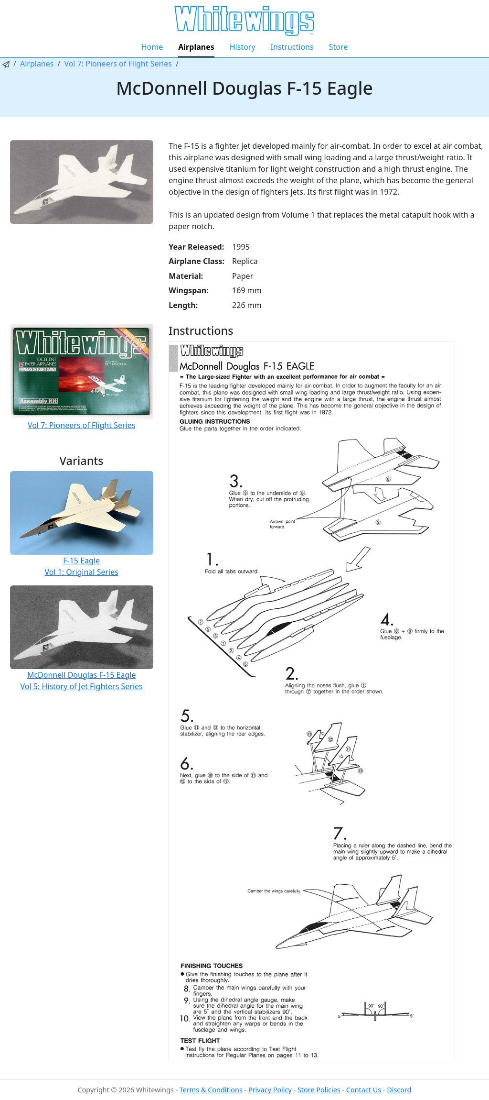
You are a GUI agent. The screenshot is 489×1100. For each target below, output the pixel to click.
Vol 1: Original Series (81, 572)
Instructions (292, 47)
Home (152, 47)
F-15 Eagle (81, 560)
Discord (399, 1089)
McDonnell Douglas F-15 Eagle (81, 675)
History (242, 47)
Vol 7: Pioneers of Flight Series (118, 63)
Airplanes (196, 47)
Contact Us (363, 1089)
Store (338, 47)
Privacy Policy (270, 1089)
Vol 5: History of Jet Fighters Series (82, 686)
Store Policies (319, 1089)
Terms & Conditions (211, 1089)
